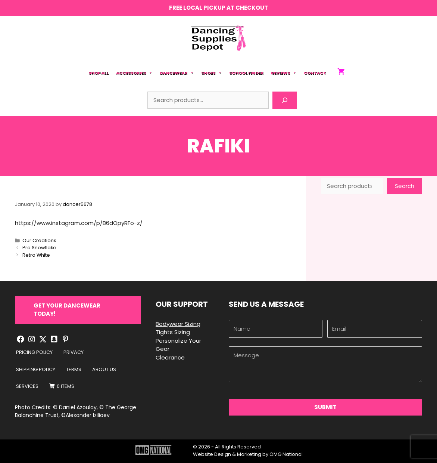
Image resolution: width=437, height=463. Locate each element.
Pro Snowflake (39, 247)
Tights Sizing (173, 332)
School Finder (246, 73)
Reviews (283, 72)
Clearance (170, 357)
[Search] (284, 100)
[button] (78, 310)
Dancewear (177, 72)
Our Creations (39, 240)
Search (404, 186)
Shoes (211, 72)
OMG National (286, 454)
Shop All (98, 73)
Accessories (134, 72)
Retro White (36, 255)
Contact (315, 73)
